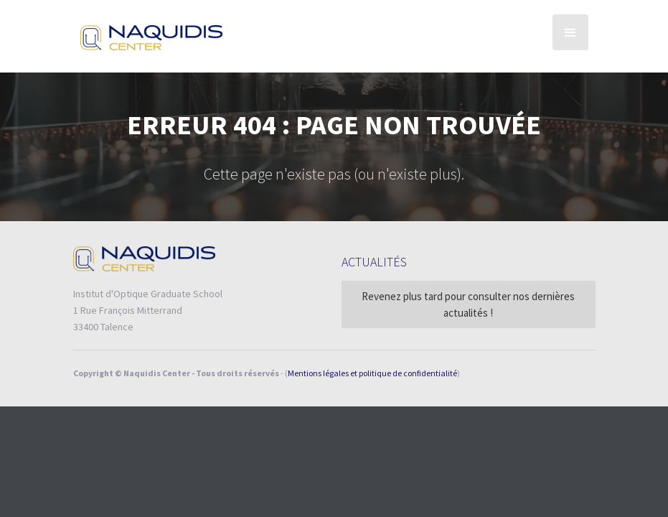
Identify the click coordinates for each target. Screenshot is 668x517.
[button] (570, 32)
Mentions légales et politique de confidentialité (372, 373)
